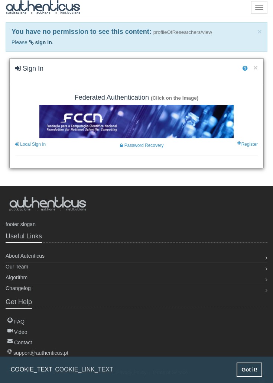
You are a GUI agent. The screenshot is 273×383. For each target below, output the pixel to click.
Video (17, 332)
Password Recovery (141, 145)
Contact (19, 342)
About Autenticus (25, 256)
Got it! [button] (249, 370)
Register (248, 144)
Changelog (18, 288)
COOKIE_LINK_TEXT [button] (84, 369)
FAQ (16, 322)
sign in (40, 42)
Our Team (17, 267)
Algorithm (16, 277)
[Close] (259, 31)
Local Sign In (30, 144)
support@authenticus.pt (37, 353)
